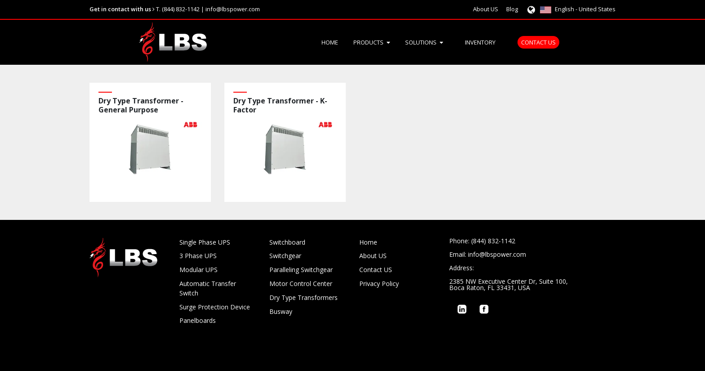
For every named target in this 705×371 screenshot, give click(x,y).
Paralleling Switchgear (301, 269)
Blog (512, 9)
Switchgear (285, 255)
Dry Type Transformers (303, 297)
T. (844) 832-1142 (178, 9)
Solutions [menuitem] (421, 42)
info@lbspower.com (232, 9)
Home (368, 242)
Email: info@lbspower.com (487, 254)
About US (485, 9)
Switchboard (287, 242)
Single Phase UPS (204, 242)
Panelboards (197, 320)
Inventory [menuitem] (480, 42)
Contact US (375, 269)
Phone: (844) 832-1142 (482, 241)
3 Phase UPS (198, 255)
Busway (280, 311)
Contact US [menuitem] (538, 42)
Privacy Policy (379, 283)
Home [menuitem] (329, 42)
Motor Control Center (300, 283)
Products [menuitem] (368, 42)
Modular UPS (198, 269)
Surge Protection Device (214, 307)
